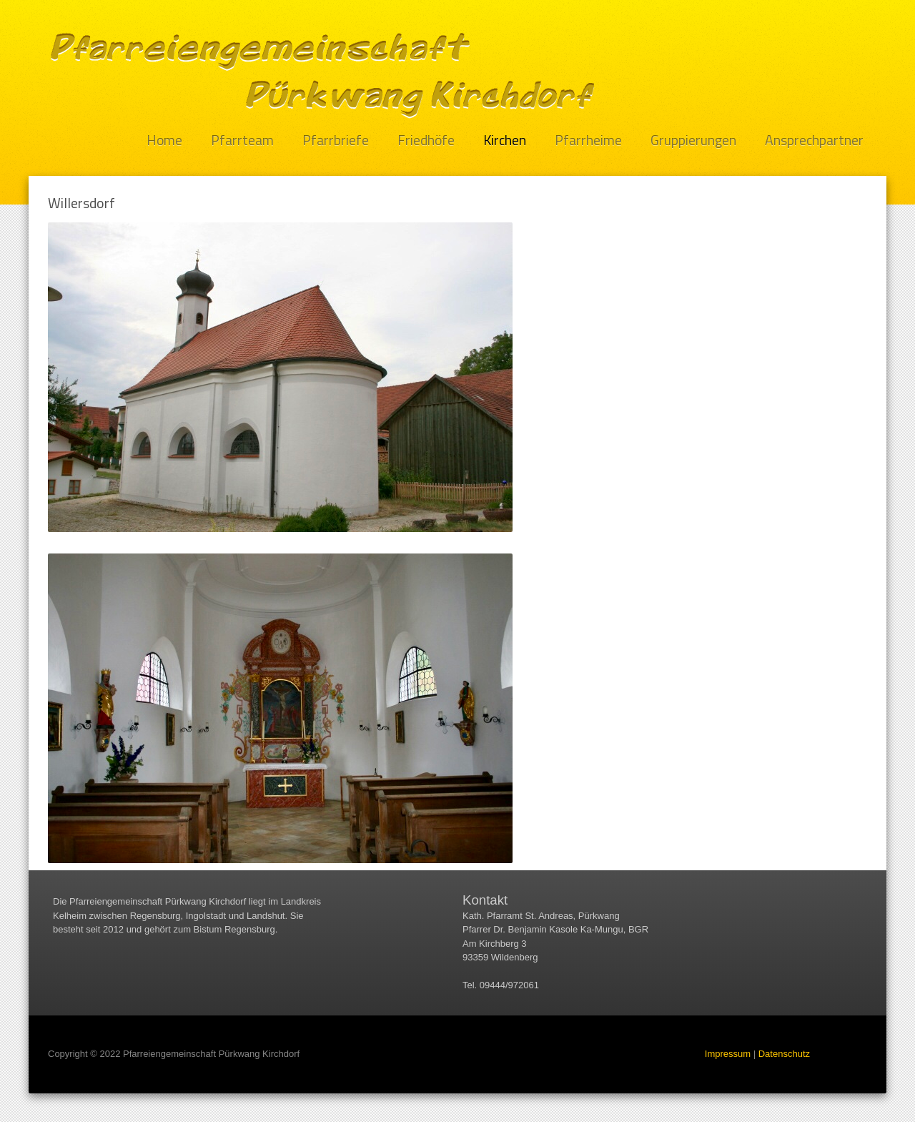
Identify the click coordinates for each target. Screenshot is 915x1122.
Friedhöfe (426, 140)
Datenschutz (784, 1053)
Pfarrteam (242, 140)
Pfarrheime (588, 140)
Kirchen (504, 140)
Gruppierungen (693, 140)
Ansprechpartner (814, 140)
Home (164, 140)
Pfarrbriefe (335, 140)
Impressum (728, 1053)
